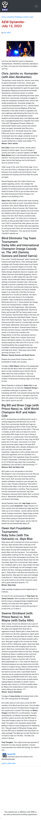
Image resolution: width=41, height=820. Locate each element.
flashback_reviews (22, 17)
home (4, 17)
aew (31, 17)
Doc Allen (7, 33)
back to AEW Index (9, 763)
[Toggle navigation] (36, 6)
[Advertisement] (20, 788)
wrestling (10, 17)
